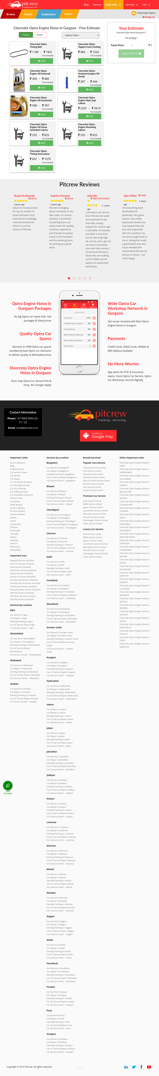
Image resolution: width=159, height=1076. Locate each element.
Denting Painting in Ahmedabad (25, 644)
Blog (86, 4)
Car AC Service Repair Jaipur (60, 742)
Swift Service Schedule (20, 567)
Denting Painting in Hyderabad (61, 692)
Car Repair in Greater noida (59, 635)
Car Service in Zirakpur (57, 1039)
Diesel (40, 34)
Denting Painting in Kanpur (59, 810)
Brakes (13, 517)
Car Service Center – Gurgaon (60, 675)
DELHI (33, 198)
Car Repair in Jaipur (56, 736)
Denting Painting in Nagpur (59, 927)
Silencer (14, 543)
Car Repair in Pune (55, 1018)
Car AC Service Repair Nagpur (60, 931)
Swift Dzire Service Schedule (23, 570)
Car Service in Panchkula (58, 968)
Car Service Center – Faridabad (61, 598)
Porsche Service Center (94, 517)
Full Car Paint (16, 498)
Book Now (113, 4)
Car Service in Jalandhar (58, 756)
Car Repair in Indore (56, 712)
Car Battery (15, 501)
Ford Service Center (92, 471)
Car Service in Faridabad (58, 585)
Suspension (15, 524)
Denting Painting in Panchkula (61, 974)
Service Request (17, 462)
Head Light (15, 530)
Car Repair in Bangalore (58, 471)
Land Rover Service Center (95, 510)
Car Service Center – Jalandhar (61, 769)
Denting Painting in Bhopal (59, 497)
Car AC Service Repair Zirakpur (61, 1048)
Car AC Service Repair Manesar (61, 860)
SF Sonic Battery (17, 511)
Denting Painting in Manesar (60, 857)
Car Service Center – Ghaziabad (61, 621)
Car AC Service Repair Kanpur (60, 813)
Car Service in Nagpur (57, 921)
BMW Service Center (92, 504)
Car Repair (15, 478)
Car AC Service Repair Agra (22, 624)
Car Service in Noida (56, 944)
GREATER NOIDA (101, 198)
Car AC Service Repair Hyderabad (62, 695)
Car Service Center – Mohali (59, 887)
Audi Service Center (92, 501)
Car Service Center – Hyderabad (61, 698)
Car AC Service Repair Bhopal (60, 501)
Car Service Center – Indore (59, 722)
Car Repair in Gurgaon (57, 665)
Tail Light (14, 533)
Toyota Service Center (93, 490)
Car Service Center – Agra (22, 628)
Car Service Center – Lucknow (60, 840)
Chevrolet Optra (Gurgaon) (131, 32)
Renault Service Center (93, 483)
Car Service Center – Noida (59, 957)
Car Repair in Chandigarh (58, 517)
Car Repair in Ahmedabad (22, 641)
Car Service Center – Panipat (60, 1004)
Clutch (13, 520)
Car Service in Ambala (20, 688)
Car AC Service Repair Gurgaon (61, 672)
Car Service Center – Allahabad (24, 678)
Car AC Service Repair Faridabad (62, 595)
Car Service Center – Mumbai (60, 910)
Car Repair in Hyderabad (58, 689)
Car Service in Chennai (57, 538)
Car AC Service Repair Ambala (24, 698)
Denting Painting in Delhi (58, 568)
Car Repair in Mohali (56, 877)
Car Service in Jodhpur (57, 780)
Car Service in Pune (56, 1015)
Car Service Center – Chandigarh (62, 527)
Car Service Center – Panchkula (61, 981)
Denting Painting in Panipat (59, 998)
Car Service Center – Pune (59, 1028)
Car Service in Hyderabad (58, 686)
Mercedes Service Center (94, 513)
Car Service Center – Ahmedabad (25, 654)
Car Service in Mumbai (57, 897)
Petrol (26, 34)
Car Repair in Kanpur (56, 806)
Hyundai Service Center (94, 477)
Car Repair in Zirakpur (57, 1042)
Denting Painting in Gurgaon (60, 668)
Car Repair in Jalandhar (57, 759)
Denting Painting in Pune (58, 1021)
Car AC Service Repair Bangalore (62, 477)
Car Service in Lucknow (57, 827)
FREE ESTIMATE (8, 792)
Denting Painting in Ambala (23, 695)
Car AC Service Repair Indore (60, 719)
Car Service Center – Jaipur (59, 746)
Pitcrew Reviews (79, 184)
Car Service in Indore (56, 709)
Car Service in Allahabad (21, 665)
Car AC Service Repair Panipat (60, 1001)
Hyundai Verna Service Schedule (25, 583)
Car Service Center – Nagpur (60, 934)
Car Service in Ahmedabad (22, 638)
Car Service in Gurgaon (57, 662)
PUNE (143, 195)
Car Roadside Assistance (21, 494)
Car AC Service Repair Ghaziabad (62, 618)
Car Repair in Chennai (57, 541)
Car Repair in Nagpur (56, 924)
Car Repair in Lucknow (57, 830)
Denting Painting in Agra (21, 621)
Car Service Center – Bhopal (60, 504)
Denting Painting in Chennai (60, 544)
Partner (97, 4)
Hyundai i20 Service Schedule (24, 579)
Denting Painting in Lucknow (60, 833)
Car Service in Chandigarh (59, 514)
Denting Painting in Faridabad (60, 591)
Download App (17, 469)
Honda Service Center (93, 474)
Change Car (149, 17)
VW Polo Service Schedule (22, 592)
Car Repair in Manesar (57, 853)
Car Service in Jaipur (56, 733)
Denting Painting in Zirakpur (60, 1045)
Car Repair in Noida (56, 948)
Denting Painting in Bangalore (61, 474)
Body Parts (15, 546)
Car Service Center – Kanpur (60, 816)
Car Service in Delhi (56, 561)
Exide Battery (16, 504)
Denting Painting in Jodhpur (60, 786)
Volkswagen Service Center (95, 520)
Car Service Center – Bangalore (61, 480)
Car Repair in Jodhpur (57, 783)
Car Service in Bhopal (56, 491)
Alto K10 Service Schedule (22, 563)
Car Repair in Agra (18, 618)
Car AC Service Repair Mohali (60, 883)
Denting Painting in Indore (59, 716)
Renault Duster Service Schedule (25, 589)
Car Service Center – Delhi (59, 574)
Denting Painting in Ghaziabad (61, 615)
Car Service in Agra (19, 614)
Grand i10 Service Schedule (23, 576)
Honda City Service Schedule (23, 586)
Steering (14, 540)
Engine (13, 537)
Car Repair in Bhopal (56, 494)
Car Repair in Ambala (20, 692)
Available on (98, 435)
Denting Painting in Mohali (59, 880)
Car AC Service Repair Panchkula (62, 978)
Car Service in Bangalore (58, 467)
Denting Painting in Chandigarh (61, 521)
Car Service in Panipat (57, 991)
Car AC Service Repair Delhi (59, 571)
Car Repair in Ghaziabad (58, 612)
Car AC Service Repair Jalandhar (61, 766)
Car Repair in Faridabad (58, 588)
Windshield (15, 549)
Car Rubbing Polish (19, 491)
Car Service (15, 475)
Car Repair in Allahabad (21, 668)
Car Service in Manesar (57, 850)
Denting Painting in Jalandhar (60, 763)
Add (41, 60)
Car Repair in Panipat (56, 995)
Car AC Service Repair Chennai (61, 547)
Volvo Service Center (92, 523)
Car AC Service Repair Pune (59, 1025)
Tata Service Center (92, 487)
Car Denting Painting (19, 485)
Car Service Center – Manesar (60, 863)
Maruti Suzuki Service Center (96, 480)
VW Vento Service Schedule (23, 596)
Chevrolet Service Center (94, 467)
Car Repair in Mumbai (57, 901)
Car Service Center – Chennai (60, 551)
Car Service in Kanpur (57, 803)
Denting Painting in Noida (58, 951)
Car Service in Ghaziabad (58, 608)
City (146, 4)
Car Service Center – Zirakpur (60, 1052)
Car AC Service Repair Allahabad (25, 674)
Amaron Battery (17, 508)
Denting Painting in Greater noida (62, 638)
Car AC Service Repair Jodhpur (61, 789)
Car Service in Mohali (56, 874)
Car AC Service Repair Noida (60, 954)
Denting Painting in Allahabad (24, 671)
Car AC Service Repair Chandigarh (62, 524)
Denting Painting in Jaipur (58, 739)
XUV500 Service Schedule (22, 599)
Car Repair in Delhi (55, 565)
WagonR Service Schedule (22, 560)
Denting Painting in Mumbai (60, 904)
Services (132, 4)
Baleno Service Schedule (21, 573)
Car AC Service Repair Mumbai (61, 907)
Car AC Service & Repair (21, 482)
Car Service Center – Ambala (23, 701)
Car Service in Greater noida (60, 632)
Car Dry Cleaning (18, 488)
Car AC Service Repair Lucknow (61, 836)
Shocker (14, 527)
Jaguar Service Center (93, 507)
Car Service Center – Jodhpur (60, 793)
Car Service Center (18, 472)
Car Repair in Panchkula (58, 971)
